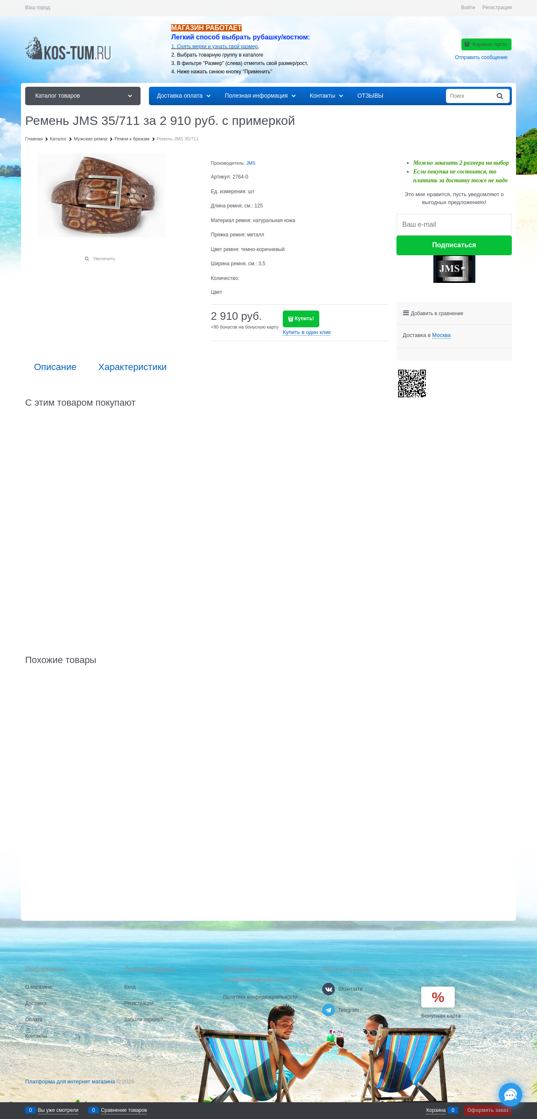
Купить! (304, 318)
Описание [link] (55, 367)
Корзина (436, 1110)
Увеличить (104, 258)
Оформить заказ (487, 1110)
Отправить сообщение (481, 57)
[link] (441, 335)
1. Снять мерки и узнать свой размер (214, 46)
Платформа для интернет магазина (70, 1081)
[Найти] (500, 96)
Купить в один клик (307, 332)
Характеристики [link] (132, 367)
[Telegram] (328, 1010)
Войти (468, 7)
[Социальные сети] (510, 1094)
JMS (250, 163)
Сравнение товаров (124, 1110)
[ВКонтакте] (328, 989)
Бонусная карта (441, 1016)
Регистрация (497, 7)
